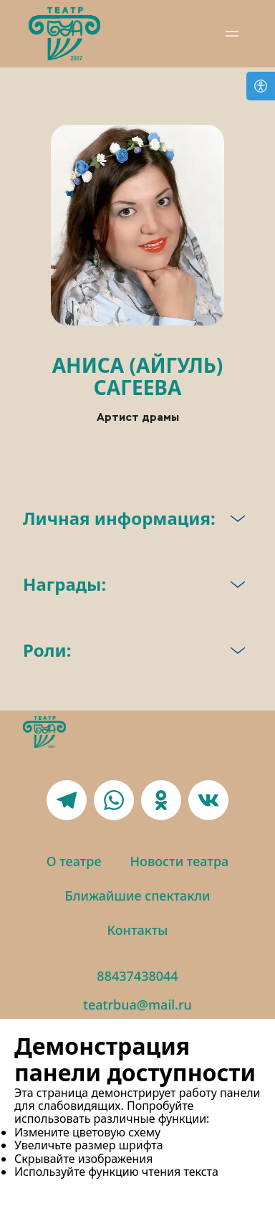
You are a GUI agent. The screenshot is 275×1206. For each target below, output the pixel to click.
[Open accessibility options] (260, 86)
